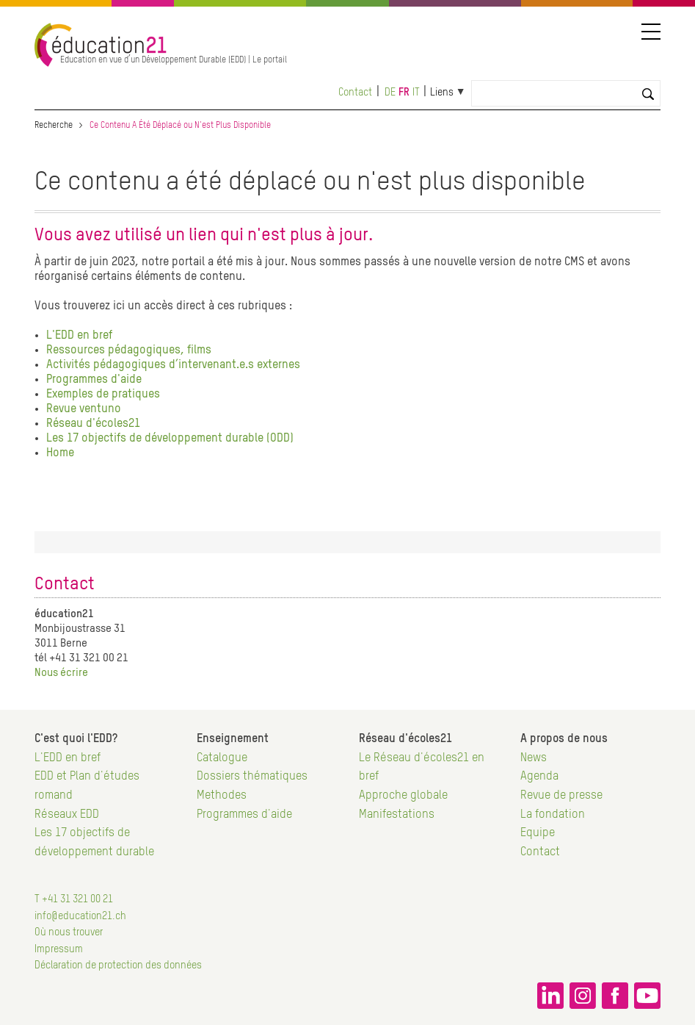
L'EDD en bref (79, 336)
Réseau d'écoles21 (93, 424)
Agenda (539, 777)
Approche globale (403, 796)
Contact (355, 92)
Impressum (58, 949)
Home (60, 453)
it (416, 92)
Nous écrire (61, 672)
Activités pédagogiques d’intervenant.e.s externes (173, 365)
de (390, 92)
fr (404, 92)
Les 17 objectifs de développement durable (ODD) (170, 439)
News (533, 758)
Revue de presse (561, 796)
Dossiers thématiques (252, 777)
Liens (442, 92)
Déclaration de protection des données (118, 965)
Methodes (222, 796)
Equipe (537, 833)
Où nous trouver (68, 932)
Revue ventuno (83, 409)
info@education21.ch (80, 916)
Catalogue (222, 758)
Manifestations (396, 815)
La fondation (552, 815)
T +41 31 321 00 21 (73, 899)
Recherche (53, 125)
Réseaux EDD (66, 815)
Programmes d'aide (94, 380)
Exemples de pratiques (103, 394)
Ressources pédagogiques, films (128, 350)
